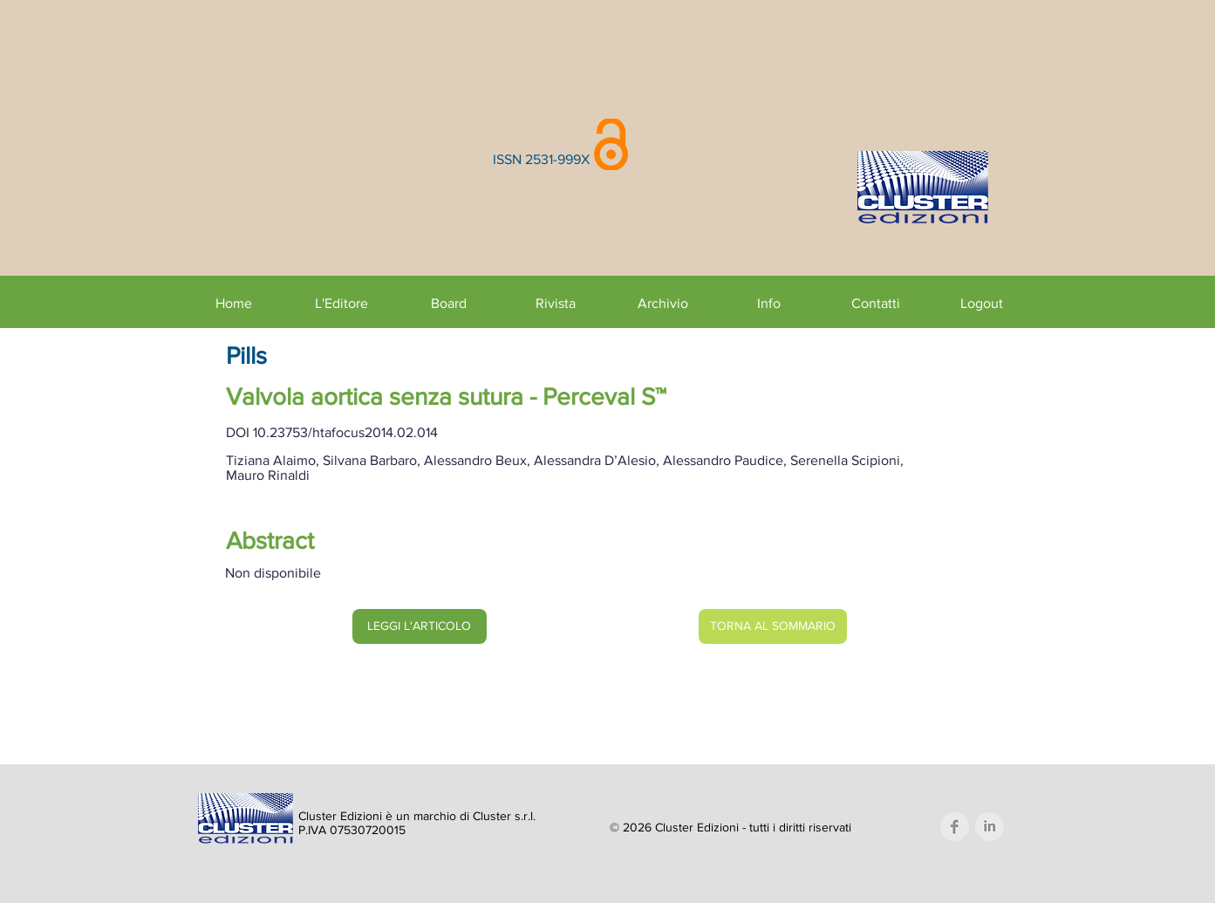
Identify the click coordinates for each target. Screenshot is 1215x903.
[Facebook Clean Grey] (954, 826)
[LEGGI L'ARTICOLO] (419, 626)
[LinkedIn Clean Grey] (989, 826)
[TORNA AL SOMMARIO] (773, 626)
